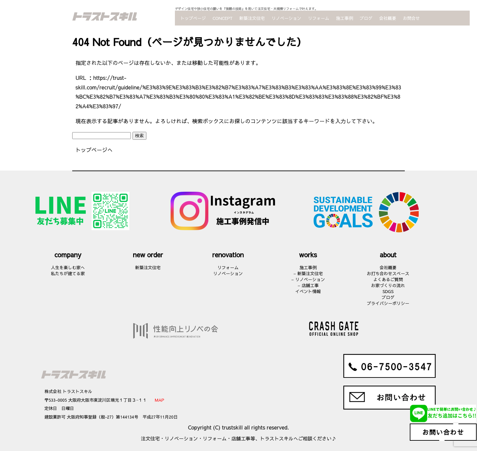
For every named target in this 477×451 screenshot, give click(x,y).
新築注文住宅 (252, 18)
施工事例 (344, 18)
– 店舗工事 (308, 285)
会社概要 (387, 18)
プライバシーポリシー (388, 303)
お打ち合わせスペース (388, 273)
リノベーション (286, 18)
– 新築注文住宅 (308, 273)
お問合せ (411, 18)
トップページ (193, 18)
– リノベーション (308, 279)
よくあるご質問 (388, 279)
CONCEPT (223, 18)
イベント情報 (308, 291)
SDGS (388, 291)
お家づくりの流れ (388, 285)
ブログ (366, 18)
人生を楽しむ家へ (68, 267)
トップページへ (94, 149)
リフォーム (318, 18)
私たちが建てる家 (68, 273)
